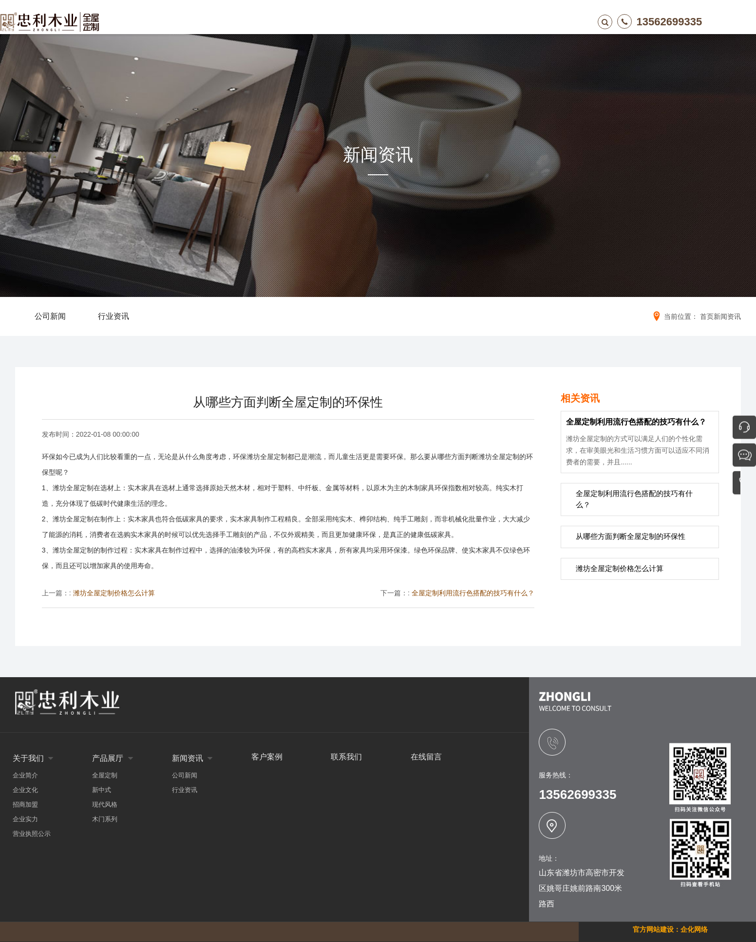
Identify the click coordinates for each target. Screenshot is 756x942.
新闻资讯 (356, 22)
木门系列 (104, 819)
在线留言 (461, 22)
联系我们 (514, 22)
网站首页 (198, 22)
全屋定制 (104, 775)
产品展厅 (304, 22)
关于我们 (251, 22)
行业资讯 (184, 790)
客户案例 (409, 22)
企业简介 (25, 775)
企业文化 (25, 790)
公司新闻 (184, 775)
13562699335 (641, 22)
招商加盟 (25, 804)
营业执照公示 (32, 833)
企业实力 (25, 819)
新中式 (101, 790)
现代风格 (104, 804)
